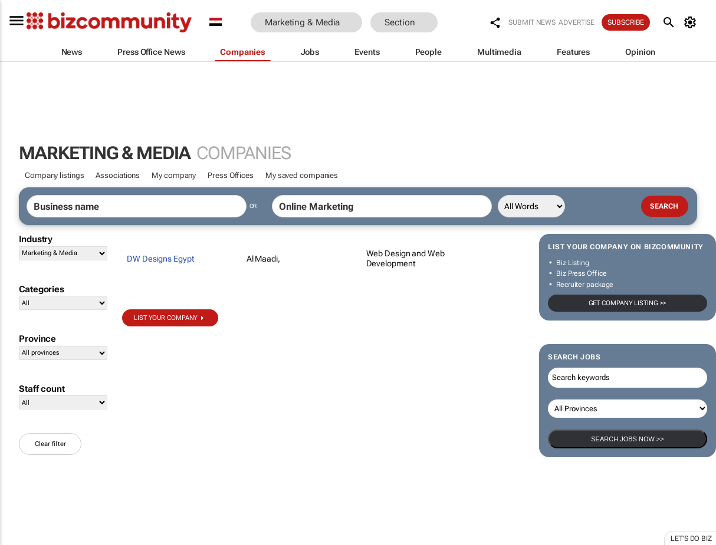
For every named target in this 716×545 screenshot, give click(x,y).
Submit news (532, 22)
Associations (118, 175)
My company (174, 175)
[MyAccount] (692, 22)
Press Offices (231, 175)
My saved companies (301, 175)
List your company (166, 318)
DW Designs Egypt (160, 258)
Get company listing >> (628, 303)
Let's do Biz (691, 538)
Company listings (54, 175)
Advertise (577, 22)
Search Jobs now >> (627, 438)
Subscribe (625, 22)
